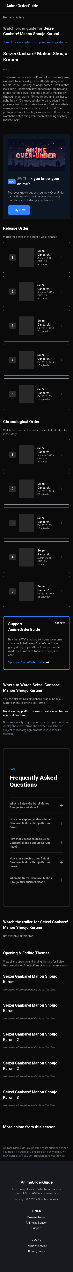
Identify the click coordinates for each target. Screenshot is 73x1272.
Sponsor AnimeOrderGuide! (29, 662)
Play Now (19, 210)
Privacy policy (36, 1251)
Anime (20, 17)
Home (7, 17)
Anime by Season (36, 1222)
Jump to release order (16, 42)
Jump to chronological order (50, 42)
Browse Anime (36, 1217)
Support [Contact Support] (36, 1228)
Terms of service (36, 1246)
